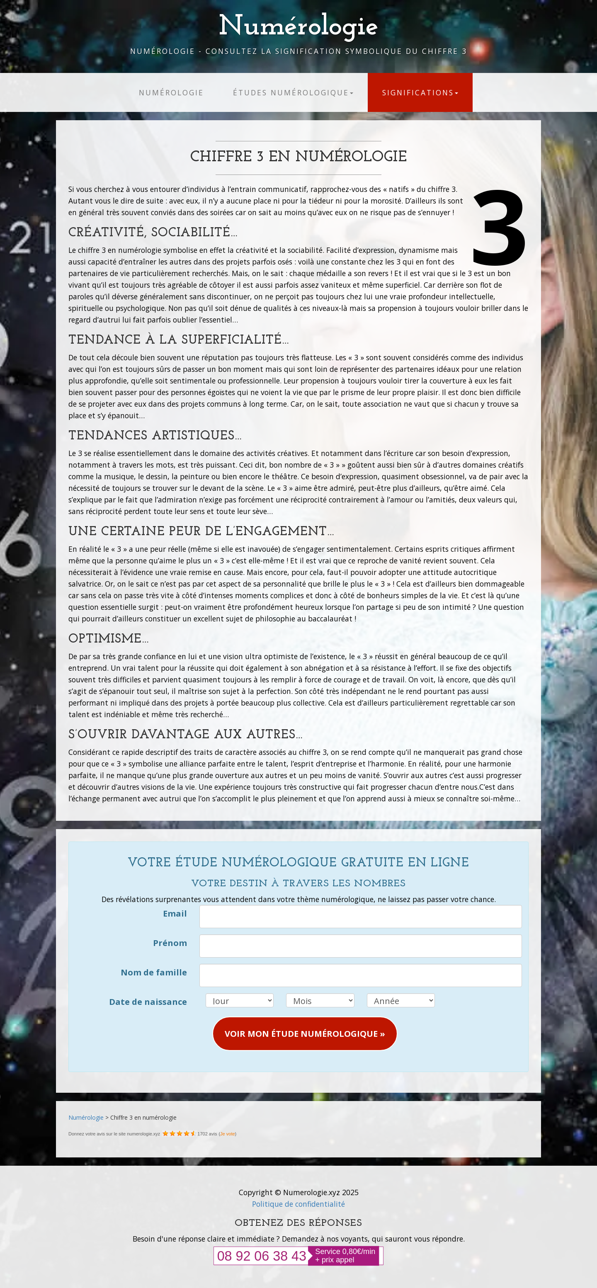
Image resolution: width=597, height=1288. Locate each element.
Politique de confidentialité (298, 1204)
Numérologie (299, 27)
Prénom (170, 942)
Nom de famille (154, 972)
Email (175, 913)
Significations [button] (420, 92)
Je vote (227, 1133)
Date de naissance (148, 1001)
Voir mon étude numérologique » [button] (305, 1033)
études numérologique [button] (293, 92)
